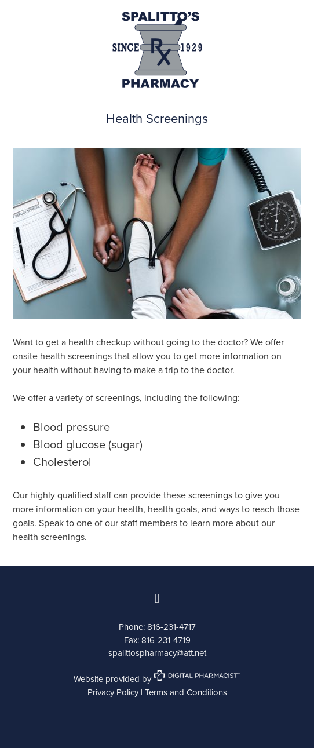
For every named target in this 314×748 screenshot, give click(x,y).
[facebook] (157, 598)
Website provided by (157, 679)
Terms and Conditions (186, 692)
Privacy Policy (112, 692)
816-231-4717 (171, 627)
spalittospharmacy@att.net (157, 653)
